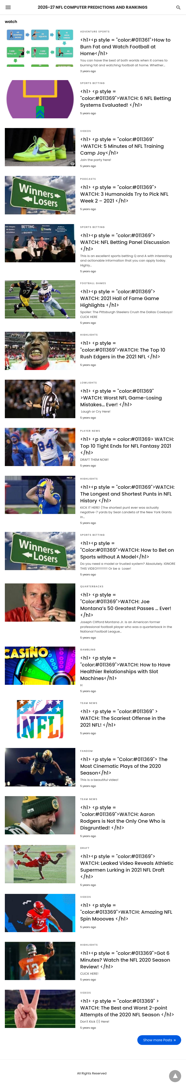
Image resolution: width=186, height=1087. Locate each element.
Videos (85, 131)
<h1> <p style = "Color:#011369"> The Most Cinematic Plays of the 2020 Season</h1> (124, 766)
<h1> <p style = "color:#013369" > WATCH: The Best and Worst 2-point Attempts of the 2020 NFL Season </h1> (127, 1008)
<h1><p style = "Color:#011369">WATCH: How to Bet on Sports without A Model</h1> (127, 550)
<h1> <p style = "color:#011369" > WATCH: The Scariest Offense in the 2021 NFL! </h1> (122, 718)
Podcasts (88, 179)
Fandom (86, 751)
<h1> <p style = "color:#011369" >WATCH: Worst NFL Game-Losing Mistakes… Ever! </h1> (121, 398)
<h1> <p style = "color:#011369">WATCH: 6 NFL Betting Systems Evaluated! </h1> (125, 98)
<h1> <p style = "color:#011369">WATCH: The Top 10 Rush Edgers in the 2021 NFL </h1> (122, 350)
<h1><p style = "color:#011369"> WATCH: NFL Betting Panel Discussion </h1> (125, 242)
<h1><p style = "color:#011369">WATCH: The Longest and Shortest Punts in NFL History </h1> (127, 494)
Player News (90, 431)
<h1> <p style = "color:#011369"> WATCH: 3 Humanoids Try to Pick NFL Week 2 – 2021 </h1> (124, 194)
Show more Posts (157, 1040)
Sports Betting (92, 83)
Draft (85, 848)
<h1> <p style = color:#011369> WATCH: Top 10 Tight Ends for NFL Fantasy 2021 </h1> (127, 446)
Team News (88, 703)
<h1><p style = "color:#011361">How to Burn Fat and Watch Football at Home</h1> (125, 47)
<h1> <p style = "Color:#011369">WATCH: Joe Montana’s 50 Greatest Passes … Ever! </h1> (125, 605)
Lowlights (88, 383)
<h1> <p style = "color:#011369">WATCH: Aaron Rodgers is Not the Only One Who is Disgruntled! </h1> (122, 817)
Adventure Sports (95, 31)
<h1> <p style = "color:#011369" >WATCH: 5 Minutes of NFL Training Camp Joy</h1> (122, 146)
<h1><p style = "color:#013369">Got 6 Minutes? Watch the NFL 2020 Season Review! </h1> (125, 960)
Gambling (88, 649)
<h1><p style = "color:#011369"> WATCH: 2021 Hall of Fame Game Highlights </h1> (119, 298)
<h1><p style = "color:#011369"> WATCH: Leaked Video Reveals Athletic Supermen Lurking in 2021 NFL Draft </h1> (126, 866)
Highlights (89, 335)
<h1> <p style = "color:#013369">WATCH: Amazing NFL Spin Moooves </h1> (126, 912)
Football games (93, 283)
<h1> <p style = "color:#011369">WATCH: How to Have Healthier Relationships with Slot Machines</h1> (125, 668)
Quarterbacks (92, 586)
